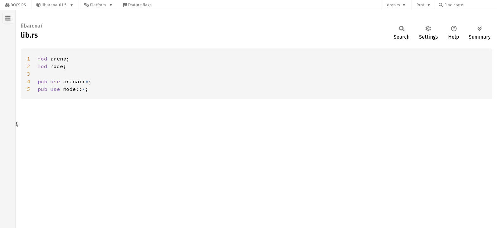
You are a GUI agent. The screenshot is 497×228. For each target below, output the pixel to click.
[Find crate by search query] (470, 5)
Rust (420, 5)
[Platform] (98, 5)
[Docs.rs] (15, 5)
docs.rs (393, 5)
